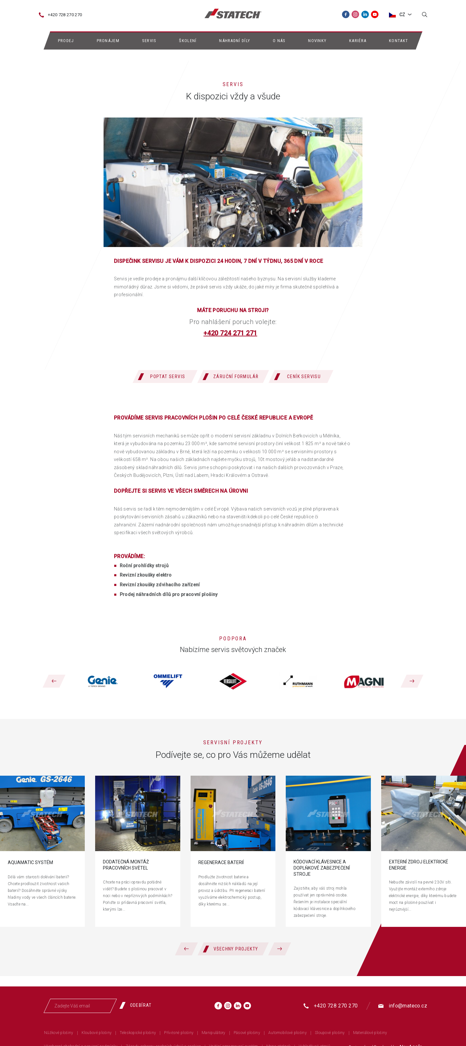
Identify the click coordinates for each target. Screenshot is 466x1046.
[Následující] (412, 681)
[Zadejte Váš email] (80, 1006)
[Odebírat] (138, 1005)
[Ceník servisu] (301, 376)
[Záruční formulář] (233, 376)
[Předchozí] (54, 681)
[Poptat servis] (165, 376)
